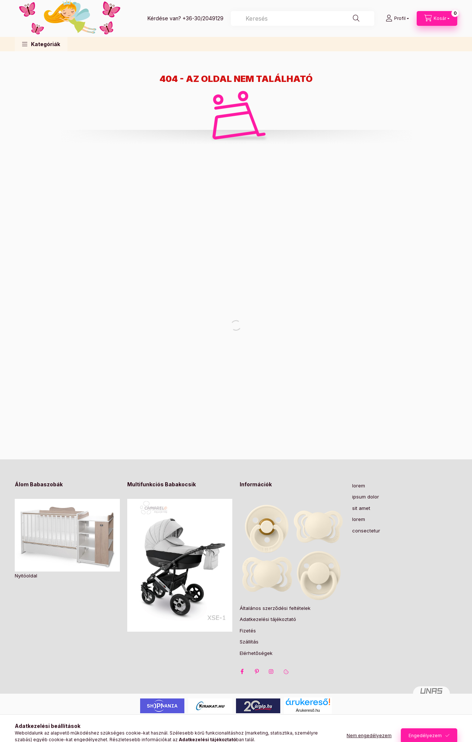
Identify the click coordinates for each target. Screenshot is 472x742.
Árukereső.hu (308, 710)
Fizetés (248, 631)
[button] (41, 44)
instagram (271, 671)
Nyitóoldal (26, 576)
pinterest (256, 671)
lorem (358, 486)
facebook (242, 671)
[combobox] (302, 18)
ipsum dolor (365, 497)
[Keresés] (356, 18)
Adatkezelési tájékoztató (268, 619)
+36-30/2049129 (203, 18)
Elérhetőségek (256, 653)
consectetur (366, 531)
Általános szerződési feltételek (275, 608)
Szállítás (249, 642)
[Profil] (397, 18)
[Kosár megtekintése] (437, 18)
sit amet (361, 508)
